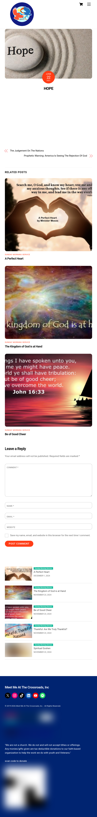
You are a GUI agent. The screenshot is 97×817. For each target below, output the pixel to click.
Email (10, 517)
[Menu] (89, 4)
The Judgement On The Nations (27, 150)
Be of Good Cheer (15, 434)
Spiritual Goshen (42, 648)
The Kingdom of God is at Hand (23, 346)
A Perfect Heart (14, 258)
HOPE (48, 88)
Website (11, 527)
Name (10, 506)
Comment (12, 467)
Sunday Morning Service (17, 254)
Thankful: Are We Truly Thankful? (50, 629)
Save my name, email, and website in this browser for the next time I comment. (50, 535)
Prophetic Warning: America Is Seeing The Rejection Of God (55, 155)
